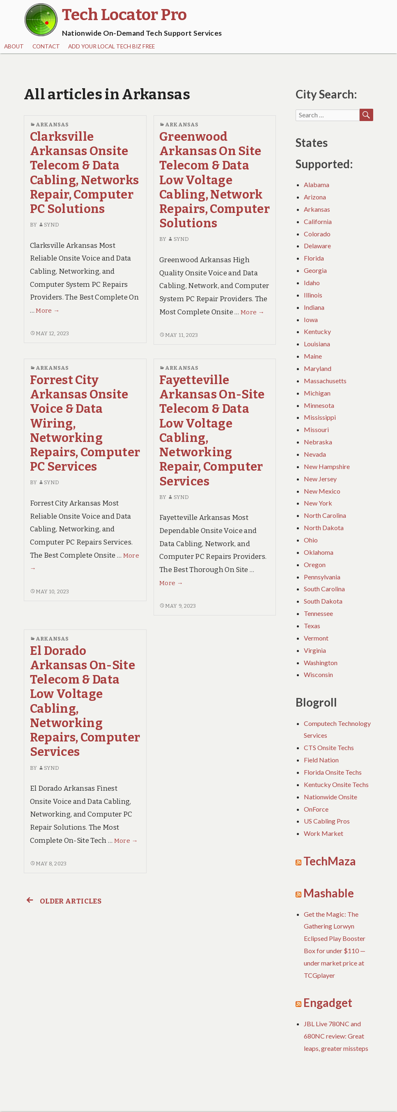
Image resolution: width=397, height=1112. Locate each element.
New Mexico (322, 491)
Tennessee (318, 613)
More (48, 310)
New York (318, 503)
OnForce (316, 809)
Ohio (311, 540)
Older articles (62, 901)
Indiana (314, 307)
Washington (320, 662)
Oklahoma (318, 552)
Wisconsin (318, 674)
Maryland (317, 368)
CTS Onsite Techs (329, 747)
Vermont (316, 638)
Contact (46, 46)
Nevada (315, 454)
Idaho (312, 282)
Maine (313, 356)
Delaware (317, 245)
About (14, 46)
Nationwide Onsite (330, 797)
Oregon (315, 564)
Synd (49, 225)
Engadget (327, 1002)
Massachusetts (325, 380)
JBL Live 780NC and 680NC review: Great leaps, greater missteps (336, 1036)
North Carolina (325, 515)
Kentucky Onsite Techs (336, 784)
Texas (312, 625)
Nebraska (318, 442)
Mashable (328, 893)
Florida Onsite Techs (333, 772)
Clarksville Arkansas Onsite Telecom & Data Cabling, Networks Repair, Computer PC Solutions (84, 173)
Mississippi (320, 417)
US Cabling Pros (327, 821)
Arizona (315, 197)
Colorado (317, 234)
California (318, 221)
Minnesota (319, 405)
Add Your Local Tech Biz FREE (111, 46)
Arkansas (52, 124)
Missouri (316, 429)
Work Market (323, 833)
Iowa (311, 319)
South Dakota (323, 601)
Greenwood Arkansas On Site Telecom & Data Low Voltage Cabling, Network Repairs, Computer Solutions (214, 180)
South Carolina (324, 589)
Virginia (315, 650)
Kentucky (317, 331)
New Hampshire (327, 466)
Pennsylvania (322, 577)
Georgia (315, 270)
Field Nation (321, 760)
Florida (314, 258)
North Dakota (324, 527)
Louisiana (317, 344)
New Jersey (320, 479)
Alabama (316, 184)
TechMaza (329, 861)
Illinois (313, 295)
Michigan (317, 393)
